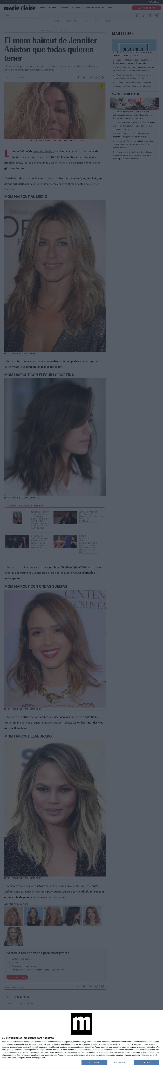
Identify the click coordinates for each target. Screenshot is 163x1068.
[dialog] (81, 1039)
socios (20, 1042)
